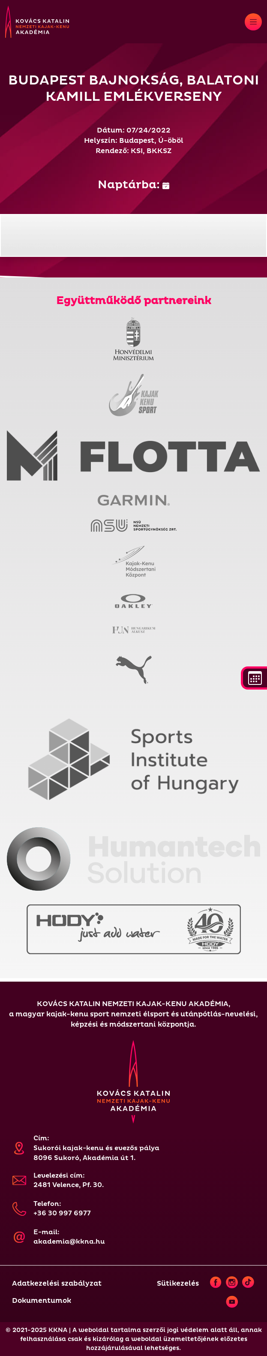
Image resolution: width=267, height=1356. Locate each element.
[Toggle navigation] (253, 21)
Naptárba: (133, 185)
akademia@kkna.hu (69, 1242)
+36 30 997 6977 (62, 1213)
